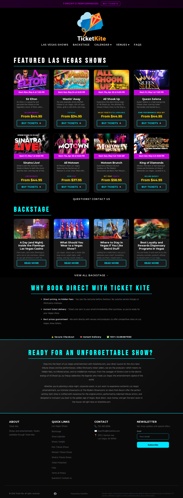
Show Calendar (58, 436)
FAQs (138, 44)
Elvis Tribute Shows (60, 447)
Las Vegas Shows (54, 44)
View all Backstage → (91, 275)
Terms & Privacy (59, 473)
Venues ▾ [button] (123, 44)
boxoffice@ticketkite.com (109, 431)
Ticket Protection (59, 462)
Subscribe (153, 445)
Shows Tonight (58, 441)
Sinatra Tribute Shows (61, 457)
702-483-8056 (104, 426)
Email (139, 431)
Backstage (81, 44)
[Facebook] (55, 493)
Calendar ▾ (103, 44)
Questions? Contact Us (91, 199)
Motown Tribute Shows (62, 452)
